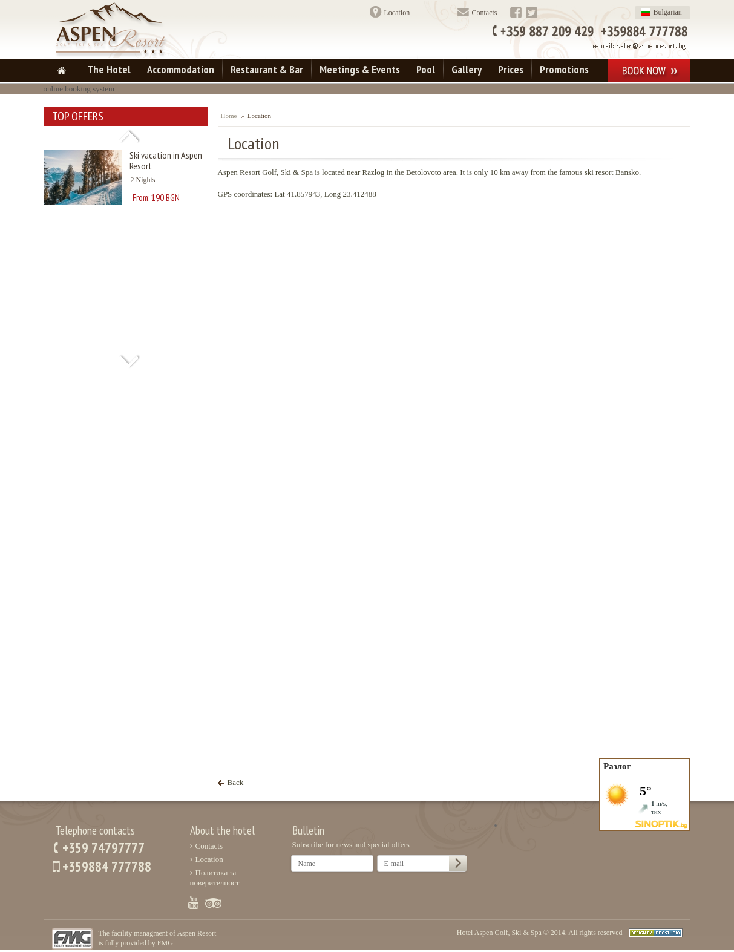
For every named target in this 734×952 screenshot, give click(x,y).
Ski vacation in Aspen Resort (165, 160)
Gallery (466, 69)
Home (229, 115)
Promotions (564, 69)
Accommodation (180, 69)
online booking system (79, 88)
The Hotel (109, 69)
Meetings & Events (359, 69)
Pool (425, 69)
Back (236, 782)
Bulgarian (668, 12)
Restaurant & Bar (267, 69)
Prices (510, 69)
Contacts (484, 12)
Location (397, 12)
